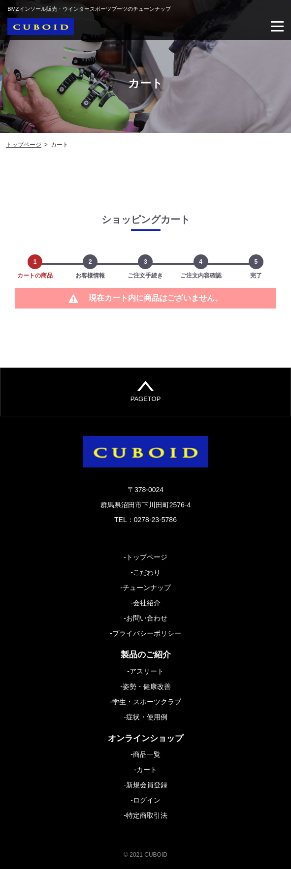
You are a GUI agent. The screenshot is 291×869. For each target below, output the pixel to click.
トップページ (23, 144)
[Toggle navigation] (277, 26)
